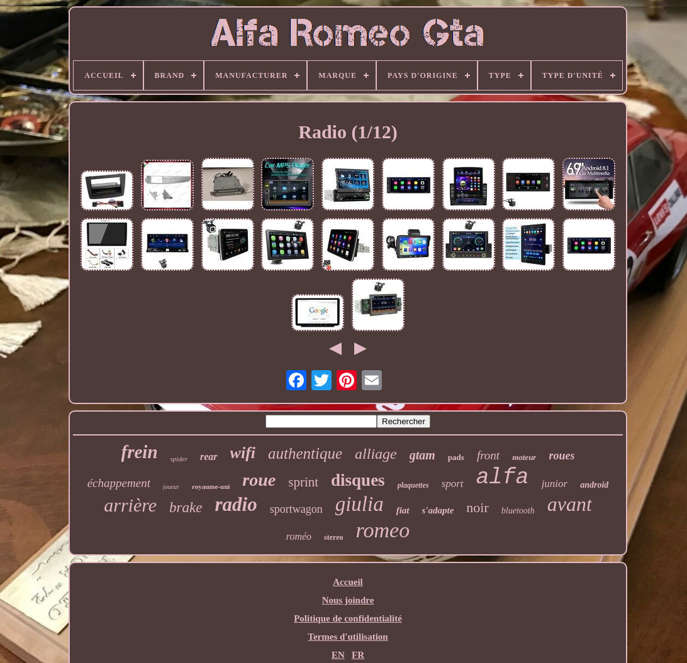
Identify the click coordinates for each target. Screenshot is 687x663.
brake (185, 507)
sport (453, 484)
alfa (502, 477)
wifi (242, 453)
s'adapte (438, 510)
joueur (171, 486)
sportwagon (296, 509)
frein (139, 452)
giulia (359, 504)
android (594, 485)
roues (561, 455)
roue (259, 480)
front (488, 455)
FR (358, 655)
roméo (298, 536)
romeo (383, 530)
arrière (130, 505)
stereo (333, 537)
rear (209, 456)
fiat (403, 510)
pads (456, 457)
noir (477, 507)
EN (338, 655)
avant (569, 504)
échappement (118, 483)
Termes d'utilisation (348, 637)
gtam (422, 455)
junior (555, 484)
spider (179, 459)
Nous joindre (348, 600)
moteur (524, 457)
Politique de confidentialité (348, 618)
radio (236, 504)
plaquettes (413, 485)
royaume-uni (211, 486)
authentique (305, 453)
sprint (303, 482)
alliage (376, 454)
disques (358, 480)
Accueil (347, 582)
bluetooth (518, 510)
